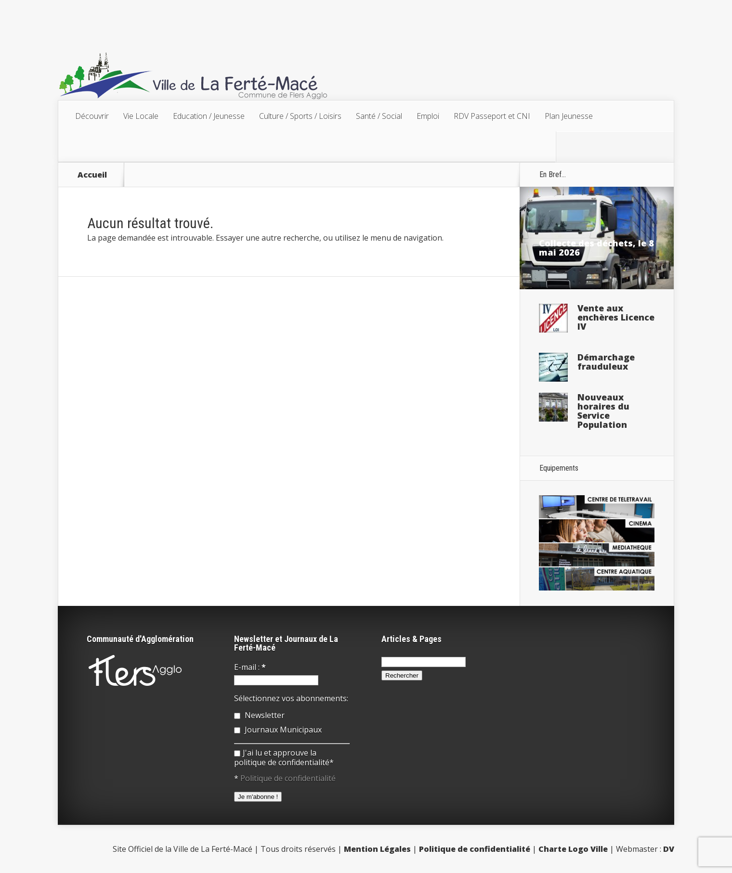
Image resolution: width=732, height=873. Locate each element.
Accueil (92, 175)
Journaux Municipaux (278, 729)
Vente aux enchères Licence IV (615, 317)
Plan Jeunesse (569, 116)
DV (668, 849)
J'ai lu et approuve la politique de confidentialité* (284, 757)
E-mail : (250, 667)
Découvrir (92, 116)
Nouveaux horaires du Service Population (603, 410)
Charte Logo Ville (573, 849)
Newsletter (259, 715)
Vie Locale (140, 116)
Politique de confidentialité (288, 778)
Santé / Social (379, 116)
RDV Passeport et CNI (492, 116)
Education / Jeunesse (209, 116)
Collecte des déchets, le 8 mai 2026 (596, 247)
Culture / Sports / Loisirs (300, 116)
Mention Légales (377, 849)
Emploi (428, 116)
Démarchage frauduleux (606, 361)
